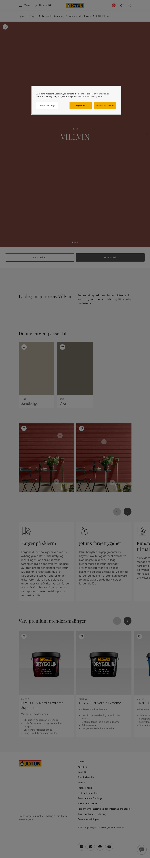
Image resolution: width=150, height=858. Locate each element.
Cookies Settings (47, 105)
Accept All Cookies (105, 105)
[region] (76, 100)
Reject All (80, 105)
